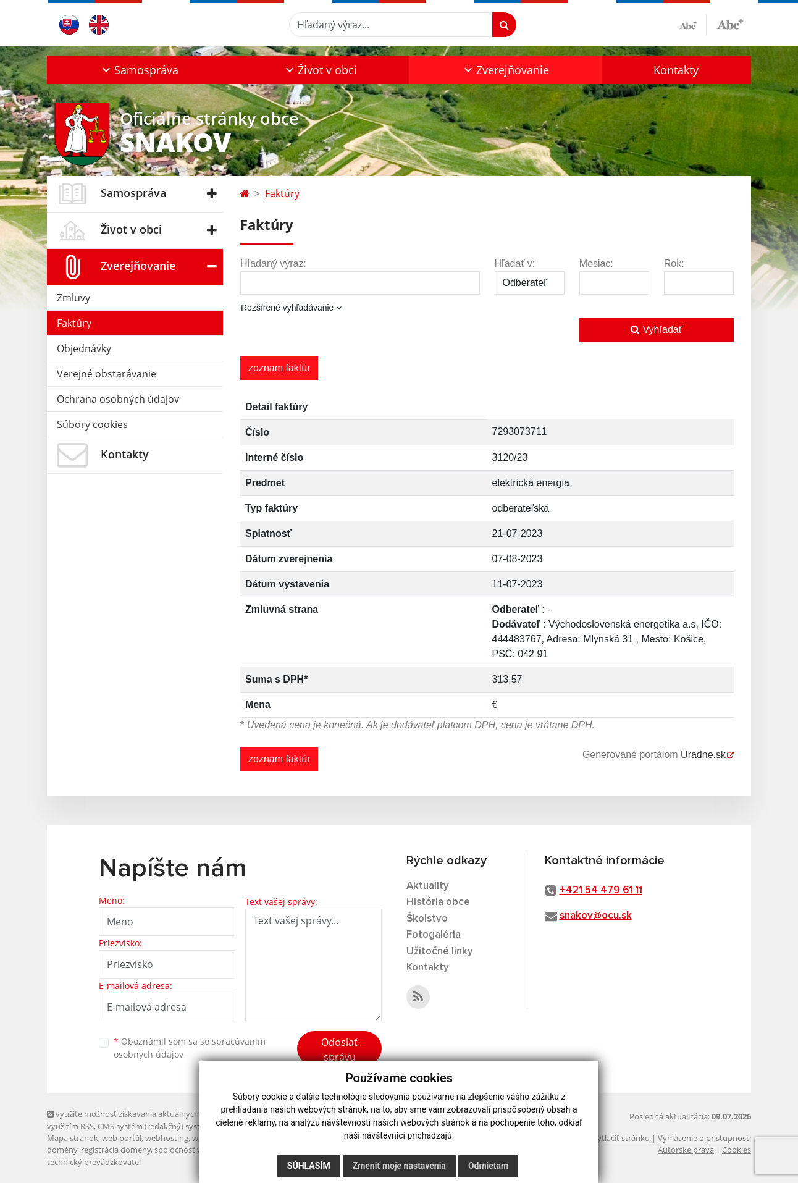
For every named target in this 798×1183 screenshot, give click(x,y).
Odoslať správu (339, 1049)
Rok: (674, 263)
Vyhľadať (656, 329)
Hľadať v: (515, 263)
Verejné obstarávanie (106, 374)
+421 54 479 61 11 (601, 890)
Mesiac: (596, 263)
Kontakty (676, 69)
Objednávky (84, 348)
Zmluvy (73, 298)
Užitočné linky (439, 951)
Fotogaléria (433, 935)
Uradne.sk (703, 754)
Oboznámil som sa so (190, 1047)
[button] (138, 70)
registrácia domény (116, 1149)
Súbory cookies (92, 424)
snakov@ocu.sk (596, 916)
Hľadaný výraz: (273, 263)
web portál (121, 1137)
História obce (438, 902)
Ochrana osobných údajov (118, 399)
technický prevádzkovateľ (94, 1162)
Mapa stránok (72, 1137)
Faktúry (74, 323)
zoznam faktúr (279, 368)
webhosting (166, 1137)
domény (62, 1149)
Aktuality (427, 886)
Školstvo (427, 919)
